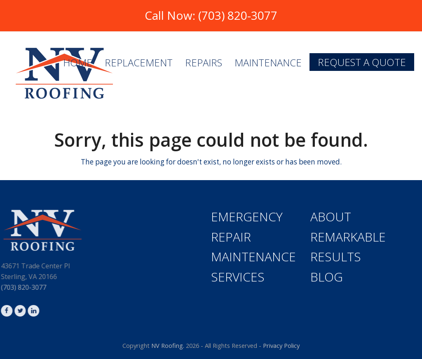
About (330, 216)
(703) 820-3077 (237, 15)
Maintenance (253, 256)
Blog (326, 276)
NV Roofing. (167, 345)
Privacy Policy (281, 345)
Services (238, 276)
